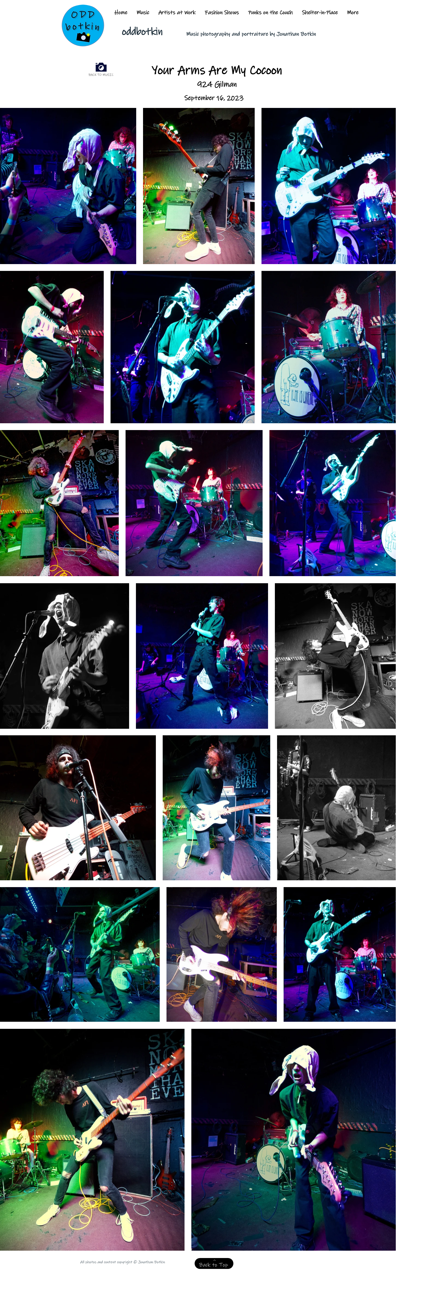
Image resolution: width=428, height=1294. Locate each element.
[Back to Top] (214, 1263)
